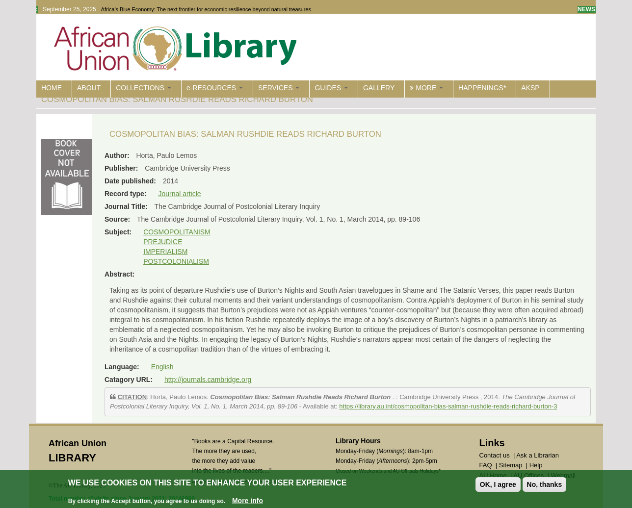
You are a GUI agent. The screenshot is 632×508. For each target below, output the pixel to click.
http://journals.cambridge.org (207, 379)
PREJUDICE (162, 242)
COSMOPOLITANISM (177, 232)
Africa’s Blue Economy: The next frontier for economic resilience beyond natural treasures (206, 9)
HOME (51, 88)
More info (247, 501)
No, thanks (544, 484)
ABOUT (89, 88)
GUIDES (331, 88)
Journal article (179, 194)
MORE (426, 88)
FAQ (485, 465)
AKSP (530, 88)
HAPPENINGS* (482, 88)
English (162, 367)
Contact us (494, 455)
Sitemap (511, 465)
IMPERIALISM (165, 251)
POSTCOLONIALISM (176, 261)
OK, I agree (498, 484)
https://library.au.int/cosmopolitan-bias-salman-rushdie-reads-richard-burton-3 (448, 406)
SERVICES (278, 88)
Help (536, 465)
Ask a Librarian (537, 455)
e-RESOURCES (214, 88)
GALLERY (379, 88)
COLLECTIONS (143, 88)
